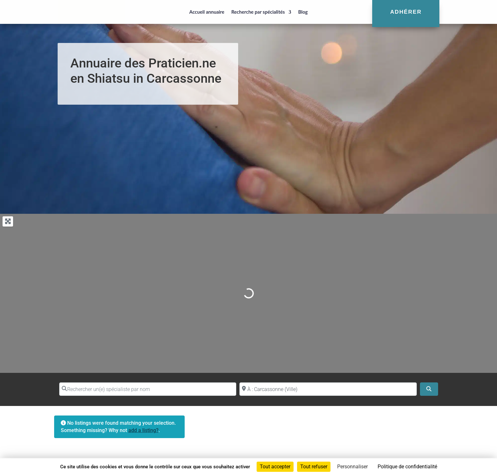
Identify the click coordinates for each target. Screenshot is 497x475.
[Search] (429, 389)
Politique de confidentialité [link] (407, 467)
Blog (303, 12)
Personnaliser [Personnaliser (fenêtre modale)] (352, 467)
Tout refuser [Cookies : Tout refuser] (313, 467)
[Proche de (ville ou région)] (328, 389)
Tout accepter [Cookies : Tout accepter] (275, 467)
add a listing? (143, 430)
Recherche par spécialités (258, 12)
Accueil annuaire (206, 12)
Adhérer (406, 12)
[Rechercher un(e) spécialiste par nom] (148, 389)
